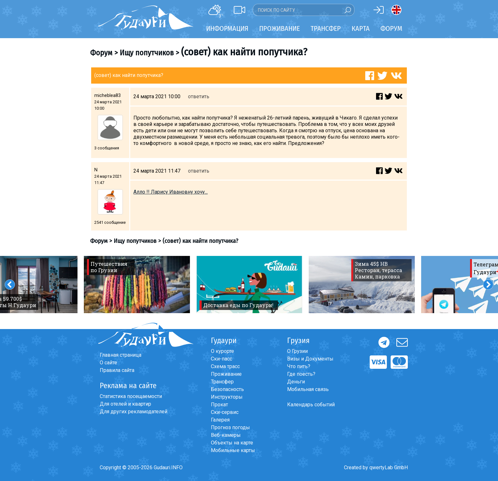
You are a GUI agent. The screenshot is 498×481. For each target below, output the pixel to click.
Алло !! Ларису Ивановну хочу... (170, 192)
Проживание (226, 374)
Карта (361, 28)
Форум (391, 28)
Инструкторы (227, 397)
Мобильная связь (308, 389)
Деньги (296, 382)
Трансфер (222, 382)
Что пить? (298, 366)
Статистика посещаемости (131, 396)
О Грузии (297, 351)
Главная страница (120, 355)
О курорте (222, 351)
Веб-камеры (226, 435)
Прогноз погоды (230, 427)
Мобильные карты (233, 450)
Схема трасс (225, 366)
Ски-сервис (225, 412)
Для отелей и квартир (125, 404)
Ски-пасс (221, 359)
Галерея (220, 420)
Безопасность (227, 389)
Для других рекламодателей (133, 412)
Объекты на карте (232, 443)
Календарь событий (311, 405)
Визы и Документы (310, 359)
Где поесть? (301, 374)
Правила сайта (117, 370)
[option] (137, 284)
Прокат (219, 405)
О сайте (108, 363)
